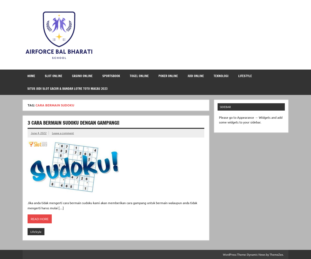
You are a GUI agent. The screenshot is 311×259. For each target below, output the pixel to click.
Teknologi (221, 76)
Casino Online (82, 76)
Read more (40, 219)
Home (31, 76)
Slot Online (53, 76)
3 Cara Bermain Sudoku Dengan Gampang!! (73, 122)
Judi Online (196, 76)
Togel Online (139, 76)
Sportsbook (111, 76)
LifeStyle (245, 76)
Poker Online (168, 76)
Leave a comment (63, 133)
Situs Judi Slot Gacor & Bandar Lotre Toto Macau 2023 (67, 88)
